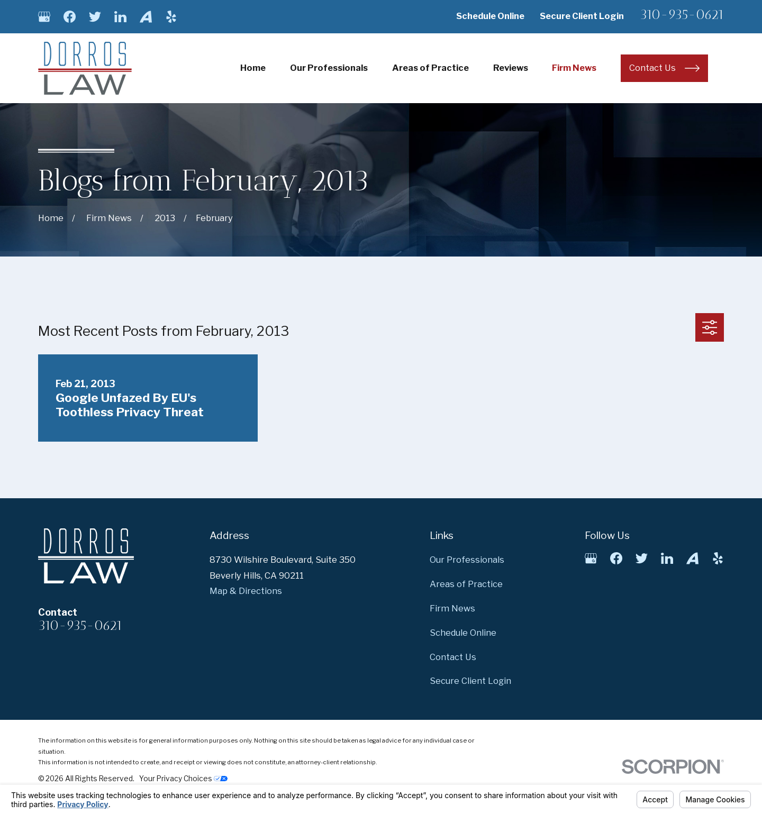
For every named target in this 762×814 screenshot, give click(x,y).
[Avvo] (146, 17)
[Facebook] (70, 17)
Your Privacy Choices (183, 778)
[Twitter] (95, 17)
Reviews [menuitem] (510, 67)
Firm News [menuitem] (574, 67)
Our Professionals (467, 559)
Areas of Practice (466, 584)
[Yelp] (171, 17)
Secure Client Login (582, 16)
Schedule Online (490, 16)
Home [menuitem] (253, 67)
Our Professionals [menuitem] (329, 67)
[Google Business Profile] (44, 17)
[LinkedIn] (120, 17)
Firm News (452, 608)
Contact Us (453, 657)
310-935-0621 (682, 14)
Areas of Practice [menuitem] (430, 67)
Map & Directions (246, 591)
